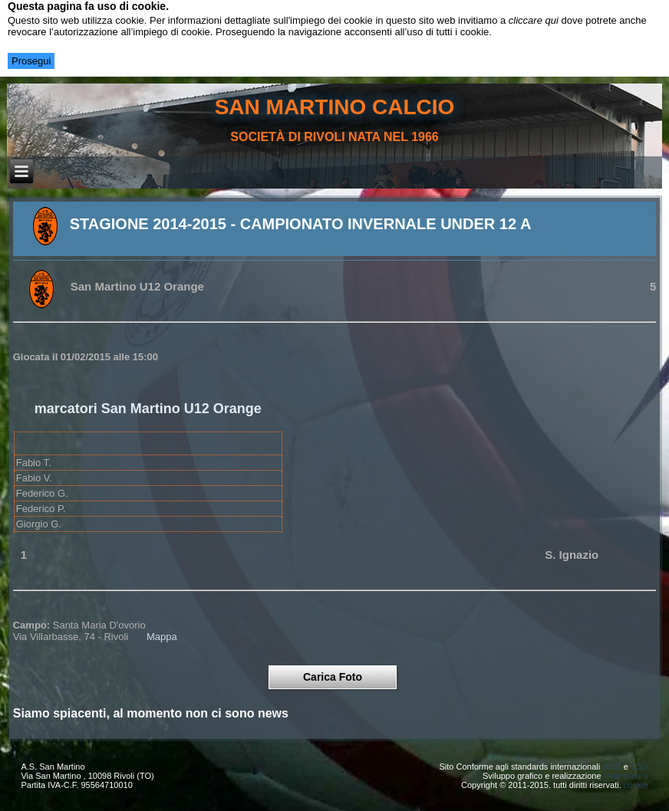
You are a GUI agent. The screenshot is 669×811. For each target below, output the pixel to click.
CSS (639, 766)
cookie (636, 785)
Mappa (162, 636)
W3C (611, 766)
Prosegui (31, 61)
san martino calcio (335, 107)
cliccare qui (534, 20)
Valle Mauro (626, 775)
